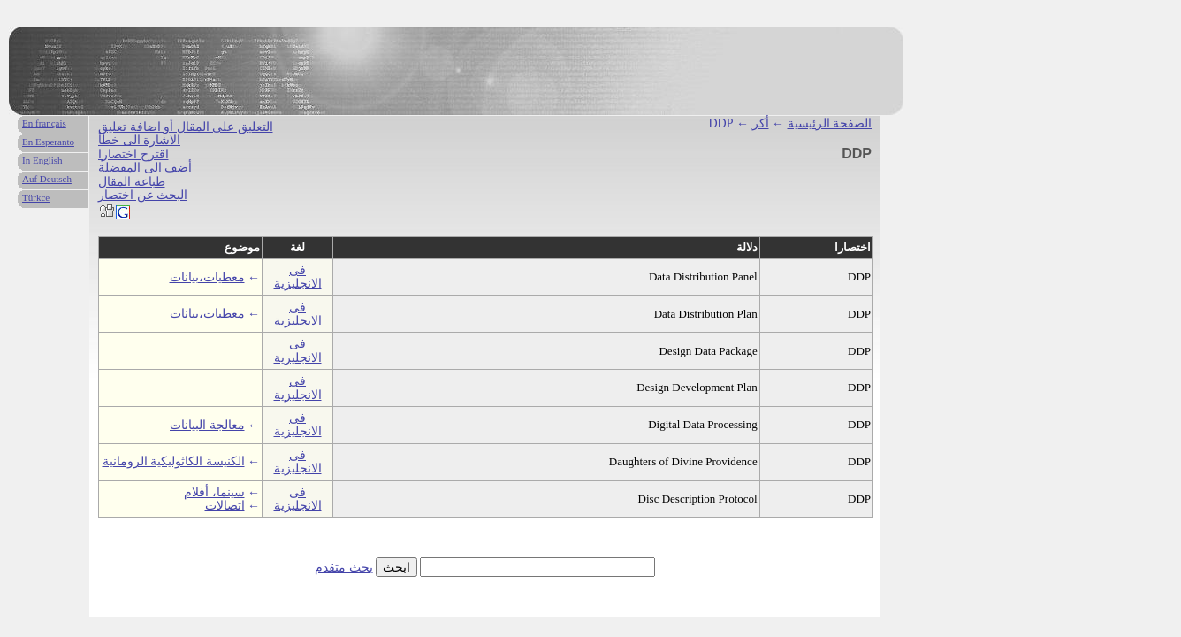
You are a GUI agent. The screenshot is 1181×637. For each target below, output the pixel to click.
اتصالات (225, 505)
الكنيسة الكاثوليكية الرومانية (174, 461)
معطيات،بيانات (207, 277)
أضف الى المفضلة (145, 167)
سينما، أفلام (214, 492)
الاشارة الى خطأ (139, 140)
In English (42, 160)
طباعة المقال (131, 181)
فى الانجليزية (298, 277)
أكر (760, 123)
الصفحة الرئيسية (830, 123)
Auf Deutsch (47, 178)
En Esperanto (48, 141)
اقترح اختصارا (133, 154)
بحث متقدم (344, 567)
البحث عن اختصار (142, 195)
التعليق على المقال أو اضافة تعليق (185, 127)
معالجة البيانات (207, 425)
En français (44, 123)
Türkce (36, 197)
